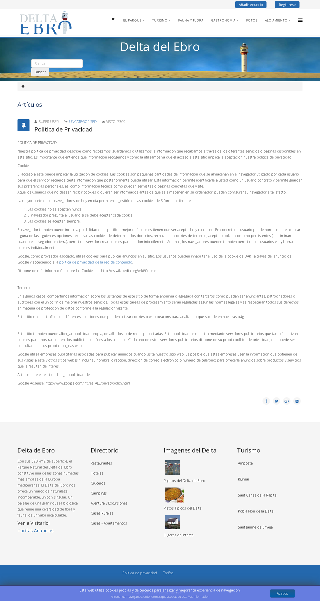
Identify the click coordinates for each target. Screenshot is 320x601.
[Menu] (300, 20)
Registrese (287, 4)
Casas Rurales (102, 513)
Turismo (160, 20)
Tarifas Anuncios (36, 531)
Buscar (40, 72)
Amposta (245, 463)
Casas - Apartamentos (109, 523)
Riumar (243, 479)
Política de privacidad (139, 572)
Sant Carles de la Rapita (257, 495)
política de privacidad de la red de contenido (95, 262)
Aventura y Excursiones (109, 503)
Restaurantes (101, 463)
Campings (99, 493)
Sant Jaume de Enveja (255, 527)
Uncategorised (83, 121)
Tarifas (168, 572)
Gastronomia (223, 20)
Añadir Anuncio (251, 4)
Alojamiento (276, 20)
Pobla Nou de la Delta (256, 511)
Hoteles (97, 473)
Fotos (252, 20)
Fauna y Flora (191, 20)
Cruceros (98, 483)
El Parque (132, 20)
